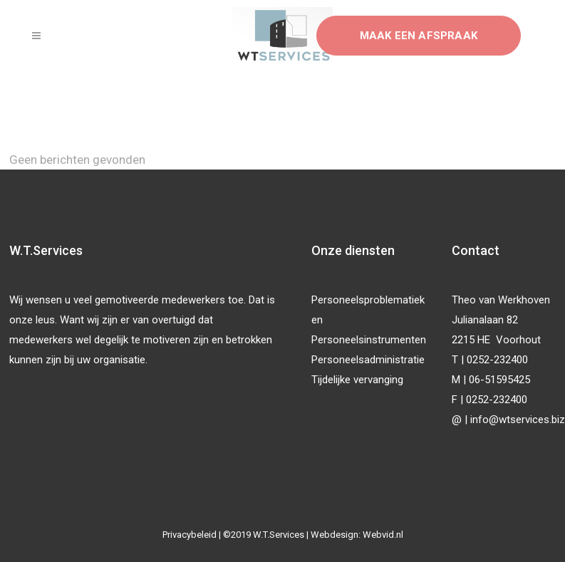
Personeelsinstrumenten (368, 339)
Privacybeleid (189, 534)
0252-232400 (497, 359)
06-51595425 (499, 379)
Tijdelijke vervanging (357, 379)
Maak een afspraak (418, 35)
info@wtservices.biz (517, 419)
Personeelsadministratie (368, 359)
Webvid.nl (383, 534)
